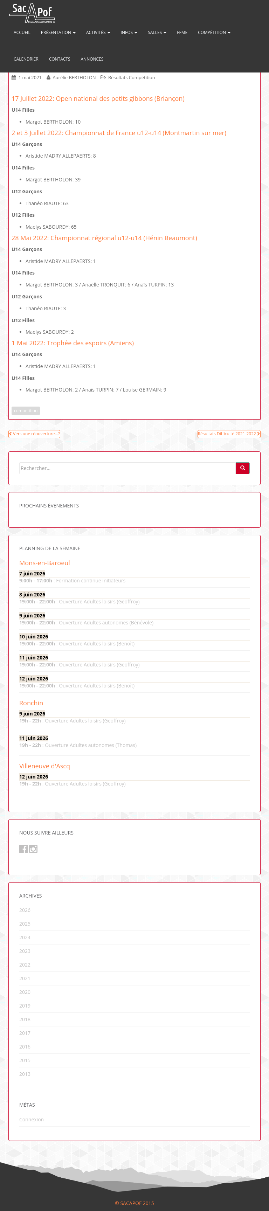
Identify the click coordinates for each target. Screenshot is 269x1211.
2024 (24, 937)
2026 (24, 910)
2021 (24, 978)
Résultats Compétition (131, 77)
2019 (24, 1005)
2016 (24, 1046)
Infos (129, 32)
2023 (24, 951)
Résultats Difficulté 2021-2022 (229, 434)
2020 (24, 992)
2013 (24, 1074)
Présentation (58, 32)
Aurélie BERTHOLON (74, 77)
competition (25, 411)
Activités (98, 32)
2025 (24, 923)
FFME (182, 32)
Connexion (31, 1119)
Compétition (214, 32)
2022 (24, 964)
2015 (24, 1060)
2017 (24, 1033)
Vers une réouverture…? (34, 434)
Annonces (92, 59)
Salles (157, 32)
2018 (24, 1019)
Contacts (59, 59)
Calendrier (26, 59)
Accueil (22, 32)
